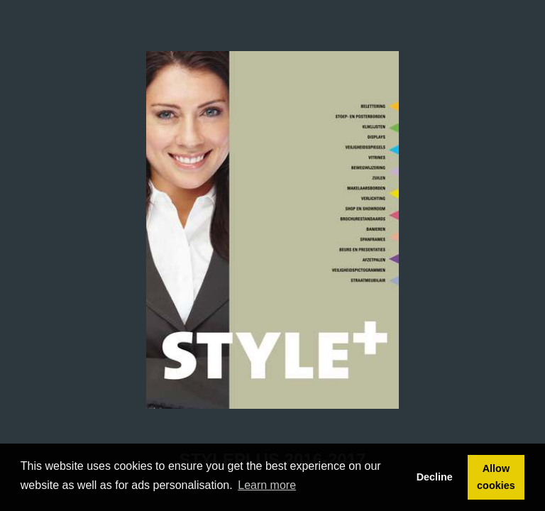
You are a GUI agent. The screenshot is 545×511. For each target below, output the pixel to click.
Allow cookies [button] (496, 477)
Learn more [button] (267, 485)
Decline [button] (435, 477)
